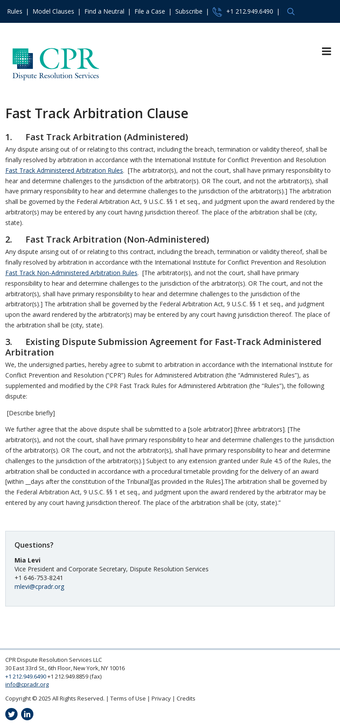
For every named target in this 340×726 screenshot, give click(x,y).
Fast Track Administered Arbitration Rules (64, 170)
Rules (14, 11)
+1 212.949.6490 (243, 12)
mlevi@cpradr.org (39, 586)
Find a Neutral (104, 11)
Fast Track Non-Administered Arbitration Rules (71, 273)
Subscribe (189, 11)
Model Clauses (53, 11)
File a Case (149, 11)
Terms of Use (128, 698)
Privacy (161, 698)
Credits (186, 698)
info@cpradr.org (27, 684)
